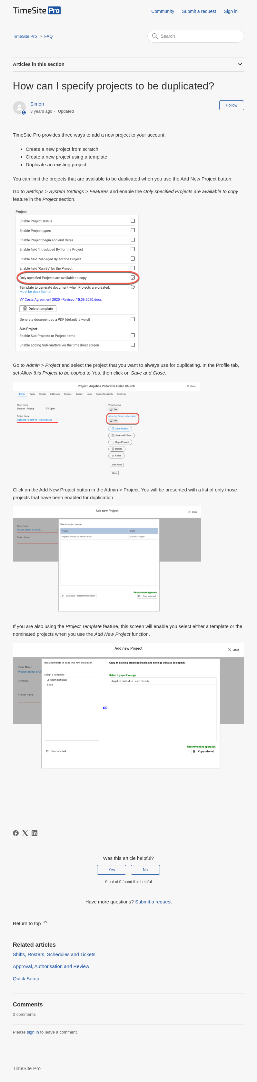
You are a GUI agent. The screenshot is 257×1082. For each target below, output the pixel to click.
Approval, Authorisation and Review (51, 966)
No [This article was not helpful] (145, 870)
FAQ (48, 36)
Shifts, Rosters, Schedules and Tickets (54, 954)
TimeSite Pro (25, 36)
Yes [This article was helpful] (112, 870)
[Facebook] (16, 833)
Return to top (31, 922)
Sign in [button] (231, 11)
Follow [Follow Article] (231, 105)
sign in (33, 1032)
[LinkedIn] (34, 833)
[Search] (195, 36)
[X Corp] (25, 833)
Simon (37, 104)
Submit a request (199, 11)
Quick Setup (26, 978)
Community (162, 11)
